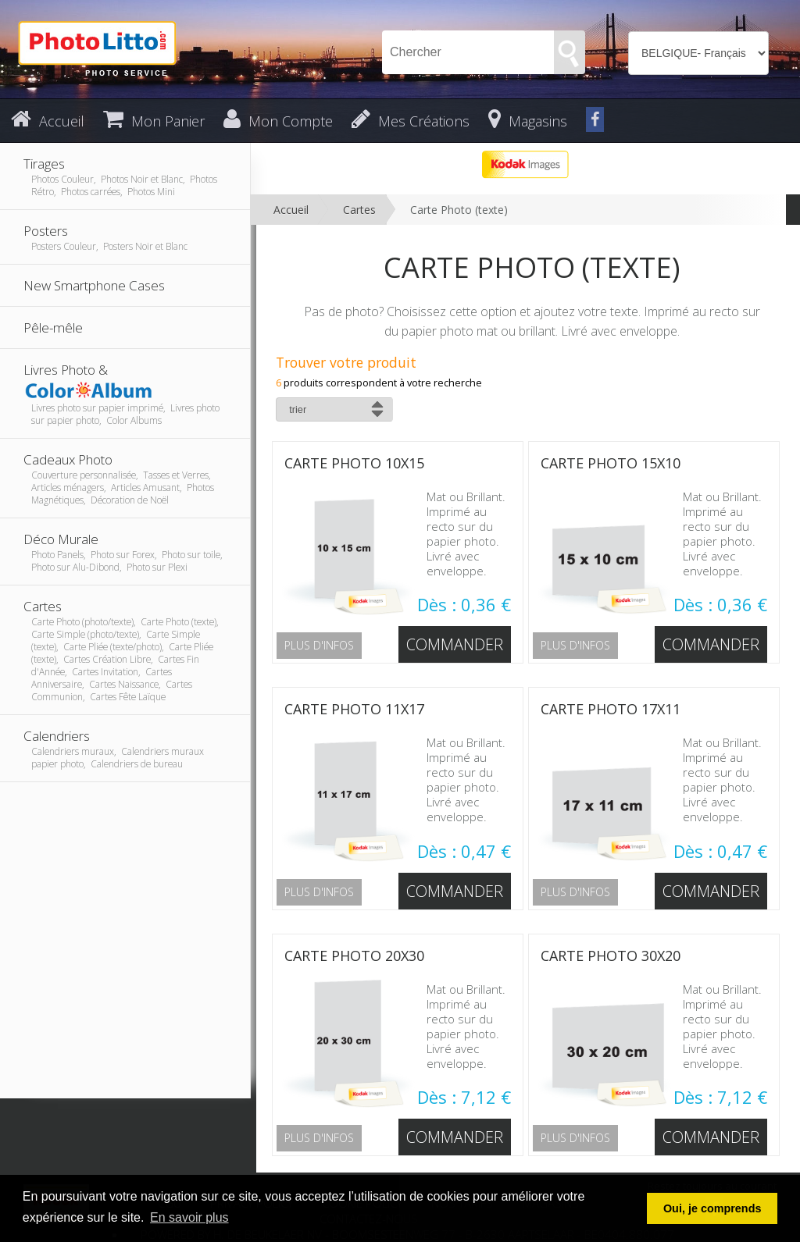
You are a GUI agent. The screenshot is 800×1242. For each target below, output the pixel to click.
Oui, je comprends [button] (712, 1208)
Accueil (291, 209)
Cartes (359, 209)
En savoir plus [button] (189, 1217)
